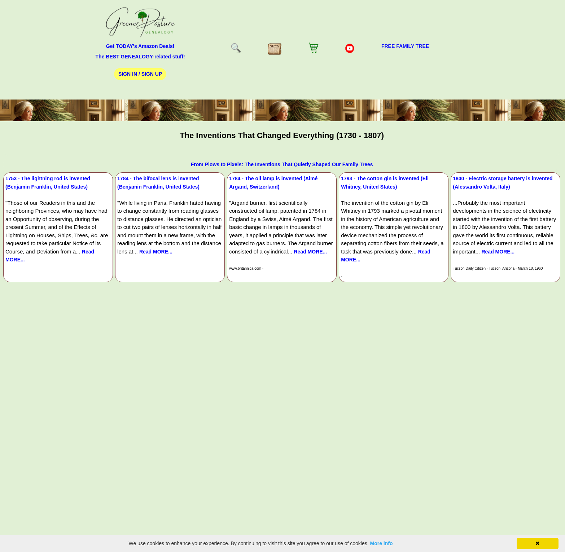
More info (381, 543)
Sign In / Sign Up (140, 74)
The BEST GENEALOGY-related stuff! (140, 56)
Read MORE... (155, 252)
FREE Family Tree (405, 46)
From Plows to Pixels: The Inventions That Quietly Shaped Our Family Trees (282, 164)
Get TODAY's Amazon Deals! (140, 46)
